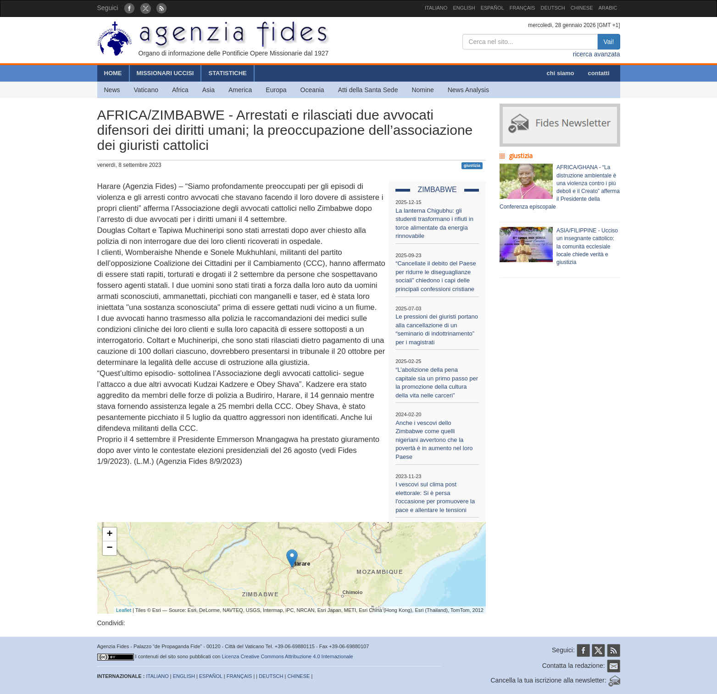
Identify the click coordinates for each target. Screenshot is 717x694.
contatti (599, 73)
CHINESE (582, 8)
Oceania (312, 90)
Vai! (608, 41)
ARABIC (608, 8)
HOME (113, 73)
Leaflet (123, 610)
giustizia (472, 165)
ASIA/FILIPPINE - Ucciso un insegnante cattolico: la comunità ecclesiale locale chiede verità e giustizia (587, 246)
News (112, 90)
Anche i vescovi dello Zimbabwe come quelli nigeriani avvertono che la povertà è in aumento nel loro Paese (433, 439)
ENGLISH (464, 8)
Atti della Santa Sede (368, 90)
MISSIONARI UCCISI (165, 73)
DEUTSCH (552, 8)
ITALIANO (436, 8)
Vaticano (146, 90)
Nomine (422, 90)
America (240, 90)
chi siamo (560, 73)
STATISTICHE (227, 73)
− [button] (109, 548)
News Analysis (468, 90)
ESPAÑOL (492, 8)
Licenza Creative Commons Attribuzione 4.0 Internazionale (287, 656)
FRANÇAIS (522, 8)
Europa (276, 90)
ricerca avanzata (596, 54)
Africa (180, 90)
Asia (208, 90)
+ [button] (109, 534)
